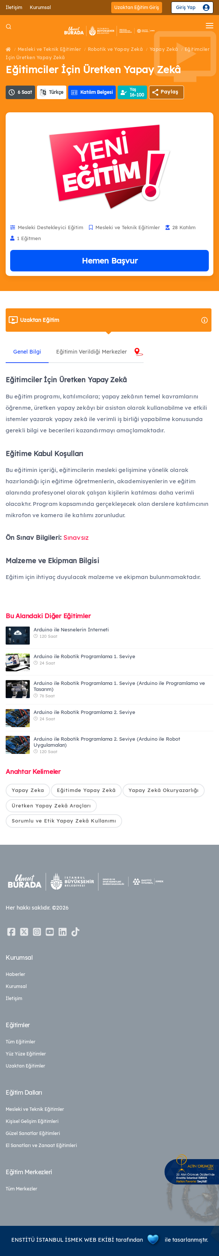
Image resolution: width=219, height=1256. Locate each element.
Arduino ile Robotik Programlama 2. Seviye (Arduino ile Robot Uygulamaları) (107, 742)
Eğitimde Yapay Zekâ (86, 790)
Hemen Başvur (110, 260)
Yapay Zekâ (164, 49)
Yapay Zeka (28, 790)
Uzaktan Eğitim (114, 320)
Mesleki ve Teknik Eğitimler (49, 49)
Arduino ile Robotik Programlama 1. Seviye (84, 656)
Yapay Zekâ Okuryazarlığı (164, 790)
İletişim (14, 7)
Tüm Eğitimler (20, 1042)
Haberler (15, 974)
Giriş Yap (186, 7)
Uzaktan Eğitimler (25, 1066)
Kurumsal (40, 7)
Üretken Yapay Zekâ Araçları (51, 806)
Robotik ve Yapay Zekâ (115, 49)
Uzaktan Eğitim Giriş (136, 7)
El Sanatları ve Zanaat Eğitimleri (41, 1145)
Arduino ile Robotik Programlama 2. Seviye (84, 712)
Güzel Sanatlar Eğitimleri (33, 1133)
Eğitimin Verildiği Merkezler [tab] (91, 351)
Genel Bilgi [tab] (27, 351)
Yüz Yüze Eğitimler (26, 1054)
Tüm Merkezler (21, 1189)
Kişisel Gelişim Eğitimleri (32, 1121)
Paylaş (169, 92)
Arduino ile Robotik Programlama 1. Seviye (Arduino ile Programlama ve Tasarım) (119, 686)
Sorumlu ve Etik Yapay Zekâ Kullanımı (64, 821)
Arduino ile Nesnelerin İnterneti (71, 629)
